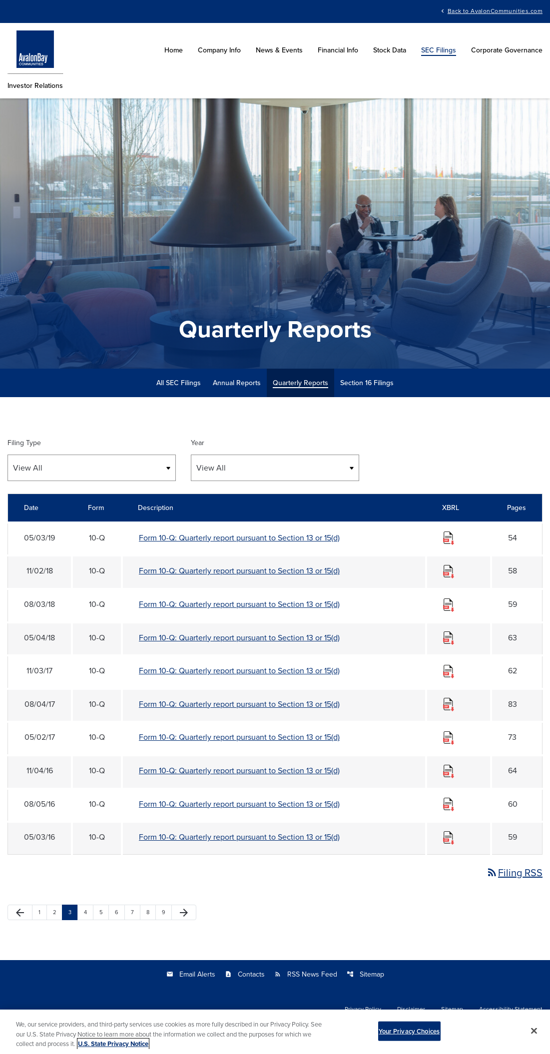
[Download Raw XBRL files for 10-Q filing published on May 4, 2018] (448, 637)
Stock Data (389, 50)
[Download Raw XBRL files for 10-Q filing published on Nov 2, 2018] (448, 570)
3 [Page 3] (73, 912)
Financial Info (338, 50)
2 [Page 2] (57, 912)
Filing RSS (514, 872)
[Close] (534, 1035)
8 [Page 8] (151, 912)
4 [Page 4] (88, 912)
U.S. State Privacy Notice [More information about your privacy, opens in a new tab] (113, 1048)
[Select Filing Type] (91, 468)
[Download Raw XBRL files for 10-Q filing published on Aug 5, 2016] (448, 803)
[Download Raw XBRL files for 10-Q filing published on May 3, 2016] (448, 836)
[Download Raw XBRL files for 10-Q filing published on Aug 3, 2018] (448, 603)
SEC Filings (438, 50)
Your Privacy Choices (409, 1035)
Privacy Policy (363, 1009)
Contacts (245, 974)
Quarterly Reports (300, 383)
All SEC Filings (178, 383)
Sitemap (365, 974)
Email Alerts (190, 974)
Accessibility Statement (511, 1009)
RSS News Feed (305, 974)
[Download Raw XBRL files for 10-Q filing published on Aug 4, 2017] (448, 703)
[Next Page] (183, 913)
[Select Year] (275, 468)
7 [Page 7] (135, 912)
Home (173, 50)
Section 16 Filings (367, 383)
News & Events (279, 50)
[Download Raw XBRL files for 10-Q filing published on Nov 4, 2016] (448, 770)
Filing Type (24, 443)
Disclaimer (411, 1009)
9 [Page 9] (166, 912)
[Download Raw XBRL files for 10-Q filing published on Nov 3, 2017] (448, 670)
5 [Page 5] (104, 912)
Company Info (219, 50)
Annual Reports (237, 383)
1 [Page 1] (42, 912)
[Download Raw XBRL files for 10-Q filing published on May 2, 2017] (448, 736)
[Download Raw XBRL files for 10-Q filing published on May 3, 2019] (448, 537)
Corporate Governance (507, 50)
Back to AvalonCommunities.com (495, 10)
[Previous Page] (19, 913)
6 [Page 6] (119, 912)
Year (197, 443)
